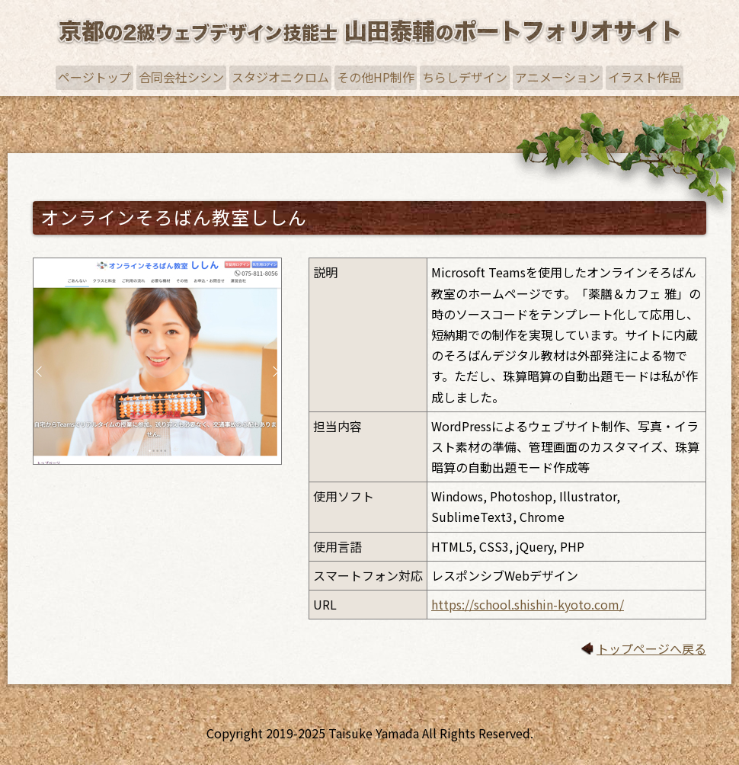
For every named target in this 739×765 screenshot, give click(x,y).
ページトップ (94, 77)
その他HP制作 (375, 77)
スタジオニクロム (280, 77)
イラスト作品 (644, 77)
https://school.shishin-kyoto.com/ (527, 604)
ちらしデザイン (464, 77)
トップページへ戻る (651, 648)
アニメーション (557, 77)
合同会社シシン (181, 77)
